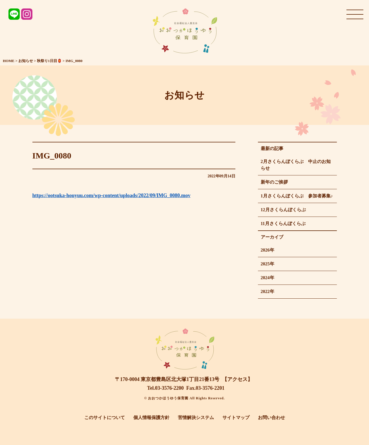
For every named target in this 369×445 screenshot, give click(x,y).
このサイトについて (104, 417)
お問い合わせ (271, 417)
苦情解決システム (196, 417)
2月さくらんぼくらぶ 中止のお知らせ (296, 165)
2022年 (267, 291)
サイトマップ (235, 417)
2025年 (267, 263)
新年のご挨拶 (274, 182)
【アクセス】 (237, 379)
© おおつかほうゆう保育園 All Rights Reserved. (184, 398)
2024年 (267, 277)
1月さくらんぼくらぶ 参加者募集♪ (297, 195)
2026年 (267, 250)
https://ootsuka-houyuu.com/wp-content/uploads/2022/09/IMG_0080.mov (111, 195)
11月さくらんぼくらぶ (283, 223)
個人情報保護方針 (151, 417)
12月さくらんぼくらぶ (283, 209)
